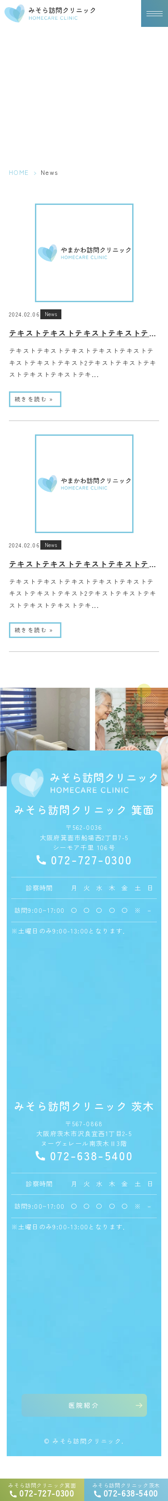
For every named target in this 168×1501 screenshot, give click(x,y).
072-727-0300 (92, 859)
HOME (19, 172)
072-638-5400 (92, 1155)
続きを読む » (34, 399)
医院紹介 (84, 1405)
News (51, 313)
